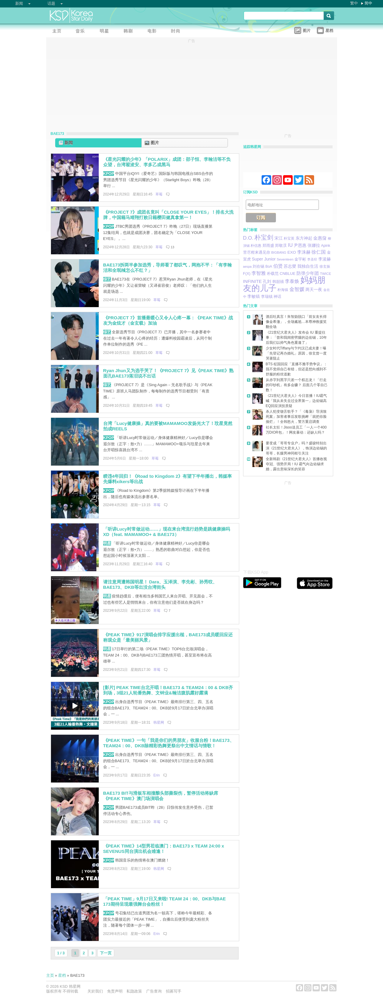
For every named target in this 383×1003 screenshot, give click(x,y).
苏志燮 (290, 266)
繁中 (354, 3)
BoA (268, 266)
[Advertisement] (288, 523)
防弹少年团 (307, 273)
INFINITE (252, 281)
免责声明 (115, 991)
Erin (156, 775)
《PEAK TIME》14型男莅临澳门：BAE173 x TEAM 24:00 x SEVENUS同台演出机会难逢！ (163, 848)
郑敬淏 (281, 245)
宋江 (278, 238)
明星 (107, 543)
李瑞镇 (267, 296)
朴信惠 (256, 246)
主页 (50, 975)
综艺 (107, 279)
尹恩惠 (300, 245)
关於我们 (95, 991)
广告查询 (154, 991)
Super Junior (264, 259)
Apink (325, 246)
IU (290, 245)
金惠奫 (320, 238)
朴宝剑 (263, 237)
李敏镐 (253, 296)
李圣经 (312, 259)
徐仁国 (318, 252)
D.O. (248, 238)
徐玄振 (324, 266)
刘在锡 (258, 266)
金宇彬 (300, 259)
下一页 (106, 953)
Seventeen (285, 259)
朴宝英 (289, 238)
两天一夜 (313, 289)
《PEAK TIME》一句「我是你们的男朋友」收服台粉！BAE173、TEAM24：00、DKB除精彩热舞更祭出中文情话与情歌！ (168, 743)
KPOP (108, 173)
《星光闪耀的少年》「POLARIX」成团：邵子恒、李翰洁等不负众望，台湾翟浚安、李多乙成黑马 (167, 162)
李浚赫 (324, 259)
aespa (247, 266)
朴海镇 (282, 290)
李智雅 (258, 273)
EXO (291, 252)
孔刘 (267, 281)
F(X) (247, 273)
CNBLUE (287, 273)
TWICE (325, 273)
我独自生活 (307, 266)
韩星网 (158, 722)
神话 (277, 296)
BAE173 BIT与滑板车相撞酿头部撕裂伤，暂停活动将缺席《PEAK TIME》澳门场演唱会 (160, 796)
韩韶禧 (278, 281)
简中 (368, 3)
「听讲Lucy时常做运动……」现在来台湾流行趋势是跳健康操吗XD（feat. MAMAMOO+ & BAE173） (166, 531)
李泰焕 (292, 281)
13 (172, 247)
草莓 (159, 194)
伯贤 (278, 266)
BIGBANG (278, 252)
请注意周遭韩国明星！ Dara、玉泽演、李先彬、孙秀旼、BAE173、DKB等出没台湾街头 (160, 584)
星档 (62, 975)
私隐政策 (134, 991)
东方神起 (304, 238)
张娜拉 (314, 245)
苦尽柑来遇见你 (256, 252)
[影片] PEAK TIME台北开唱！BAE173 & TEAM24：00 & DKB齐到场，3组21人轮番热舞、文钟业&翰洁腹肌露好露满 (168, 690)
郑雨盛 (268, 245)
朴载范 (273, 273)
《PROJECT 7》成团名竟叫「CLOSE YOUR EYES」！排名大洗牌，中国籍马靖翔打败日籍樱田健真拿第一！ (168, 214)
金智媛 (297, 289)
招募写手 (173, 991)
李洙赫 (304, 252)
